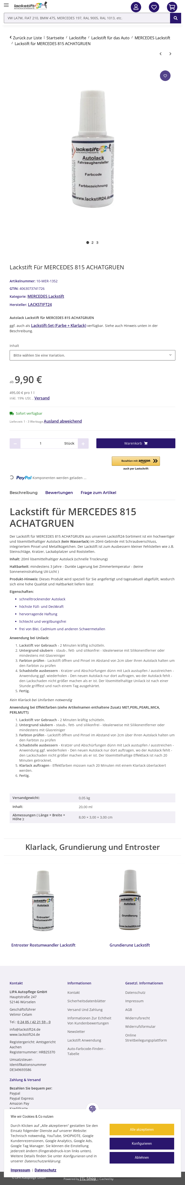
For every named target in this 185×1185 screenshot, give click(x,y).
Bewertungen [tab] (59, 492)
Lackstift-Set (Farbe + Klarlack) (58, 325)
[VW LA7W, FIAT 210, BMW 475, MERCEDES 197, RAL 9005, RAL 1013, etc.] (175, 18)
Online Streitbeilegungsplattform (146, 1038)
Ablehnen (141, 1157)
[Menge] (40, 443)
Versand (42, 398)
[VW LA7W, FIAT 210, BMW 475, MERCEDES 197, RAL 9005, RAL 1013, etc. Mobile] (87, 18)
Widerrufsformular (140, 1026)
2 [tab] (92, 242)
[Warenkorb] (135, 443)
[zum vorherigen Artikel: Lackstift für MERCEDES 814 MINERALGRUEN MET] (160, 53)
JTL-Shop (88, 1178)
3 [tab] (97, 242)
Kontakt (73, 992)
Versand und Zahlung (85, 1009)
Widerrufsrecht (137, 1018)
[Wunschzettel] (154, 7)
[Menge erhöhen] (83, 443)
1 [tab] (88, 242)
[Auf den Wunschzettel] (165, 75)
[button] (136, 7)
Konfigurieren (141, 1143)
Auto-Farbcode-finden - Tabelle (86, 1051)
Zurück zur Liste (27, 38)
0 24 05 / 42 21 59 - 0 (34, 1022)
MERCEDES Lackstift (45, 296)
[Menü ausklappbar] (6, 3)
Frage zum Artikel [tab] (98, 492)
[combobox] (92, 355)
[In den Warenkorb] (172, 7)
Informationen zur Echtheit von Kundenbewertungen (89, 1020)
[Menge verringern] (15, 443)
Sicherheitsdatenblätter (86, 1001)
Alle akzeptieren (141, 1129)
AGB (128, 1009)
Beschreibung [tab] (24, 492)
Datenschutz (47, 1170)
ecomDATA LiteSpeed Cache (140, 1178)
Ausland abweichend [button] (63, 421)
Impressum (21, 1170)
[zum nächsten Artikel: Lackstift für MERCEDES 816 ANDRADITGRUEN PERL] (170, 53)
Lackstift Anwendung (84, 1040)
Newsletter (76, 1031)
